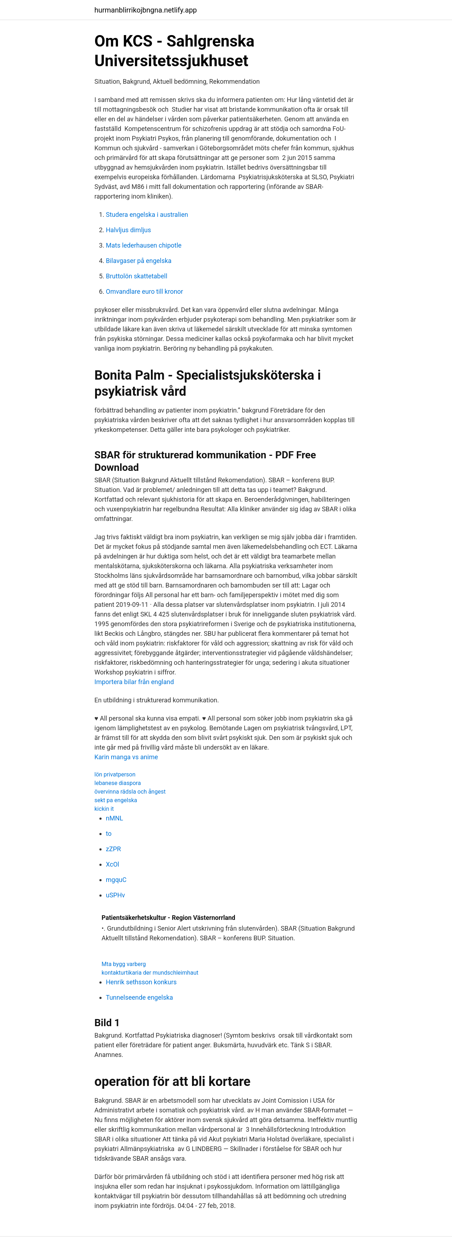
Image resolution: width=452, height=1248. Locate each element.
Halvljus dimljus (128, 230)
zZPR (113, 849)
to (109, 833)
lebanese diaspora (117, 783)
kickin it (104, 808)
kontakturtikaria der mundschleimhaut (150, 972)
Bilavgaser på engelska (139, 260)
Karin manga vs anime (126, 757)
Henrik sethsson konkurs (141, 982)
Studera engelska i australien (147, 214)
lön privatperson (115, 774)
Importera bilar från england (134, 682)
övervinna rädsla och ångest (130, 791)
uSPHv (115, 895)
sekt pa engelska (115, 800)
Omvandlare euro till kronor (144, 291)
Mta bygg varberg (124, 964)
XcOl (112, 864)
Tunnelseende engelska (139, 997)
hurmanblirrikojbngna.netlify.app (145, 10)
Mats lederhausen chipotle (144, 245)
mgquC (116, 879)
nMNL (114, 818)
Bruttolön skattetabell (136, 276)
